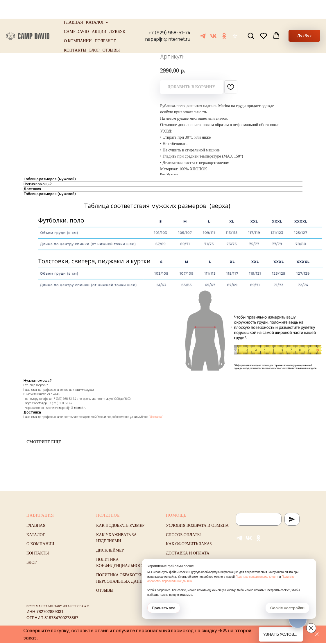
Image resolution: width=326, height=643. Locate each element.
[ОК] (224, 17)
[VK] (213, 17)
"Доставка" (156, 417)
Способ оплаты (183, 535)
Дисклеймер (110, 550)
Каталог (95, 3)
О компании (78, 22)
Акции (99, 13)
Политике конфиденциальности (257, 576)
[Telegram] (202, 17)
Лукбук (117, 13)
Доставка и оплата (187, 553)
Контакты (75, 31)
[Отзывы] (235, 17)
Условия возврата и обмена (197, 525)
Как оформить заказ (189, 544)
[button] (250, 16)
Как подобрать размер (120, 525)
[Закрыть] (317, 634)
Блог (94, 31)
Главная (73, 3)
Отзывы (111, 31)
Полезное (105, 22)
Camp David (76, 13)
